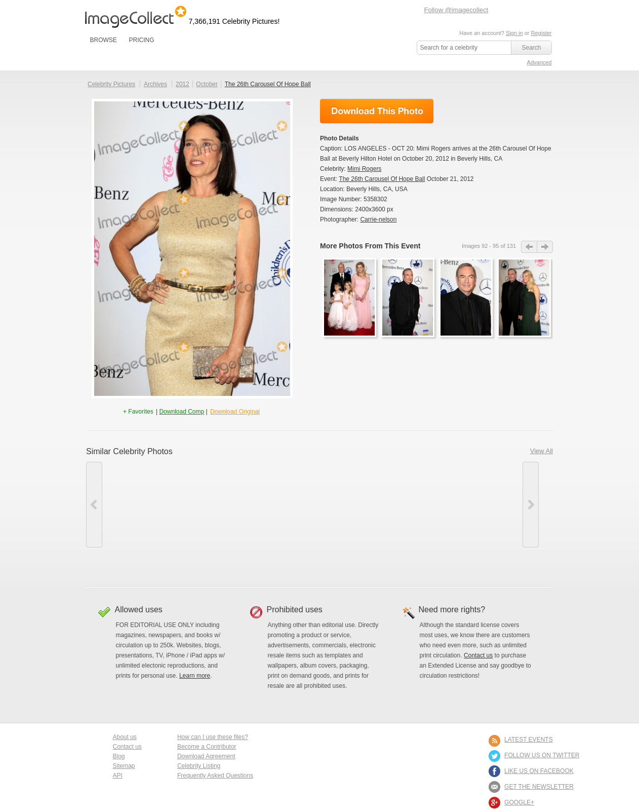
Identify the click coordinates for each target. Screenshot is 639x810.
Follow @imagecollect (456, 10)
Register (541, 33)
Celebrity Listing (198, 765)
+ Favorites (139, 411)
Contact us (478, 655)
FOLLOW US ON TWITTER (541, 755)
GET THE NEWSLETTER (539, 786)
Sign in (514, 33)
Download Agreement (206, 756)
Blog (119, 756)
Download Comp (181, 411)
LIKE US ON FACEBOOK (539, 771)
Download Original (235, 411)
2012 (182, 84)
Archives (155, 84)
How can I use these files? (212, 737)
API (118, 775)
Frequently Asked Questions (215, 775)
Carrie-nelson (378, 219)
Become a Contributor (206, 746)
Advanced (539, 62)
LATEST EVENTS (528, 739)
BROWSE (103, 40)
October (207, 84)
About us (125, 737)
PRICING (141, 40)
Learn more (194, 675)
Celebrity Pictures (111, 84)
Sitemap (124, 765)
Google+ (519, 802)
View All (541, 451)
